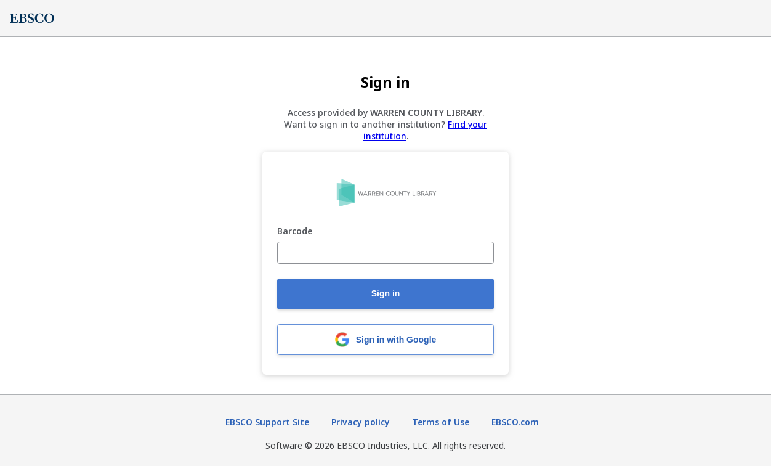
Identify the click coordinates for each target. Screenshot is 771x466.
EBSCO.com (515, 422)
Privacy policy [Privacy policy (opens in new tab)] (360, 422)
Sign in (385, 293)
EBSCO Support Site (267, 422)
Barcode (294, 231)
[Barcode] (385, 253)
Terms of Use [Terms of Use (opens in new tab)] (440, 422)
